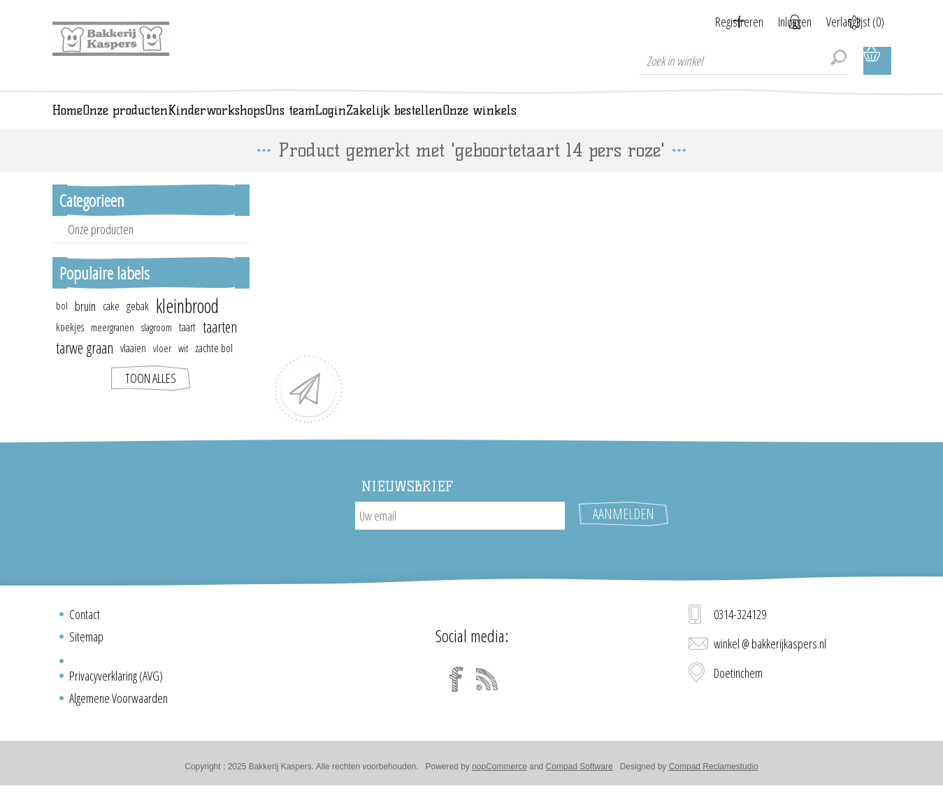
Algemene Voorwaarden (118, 703)
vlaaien (133, 367)
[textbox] (744, 61)
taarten (220, 346)
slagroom (156, 347)
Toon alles (150, 397)
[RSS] (487, 684)
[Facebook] (456, 684)
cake (111, 325)
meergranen (112, 347)
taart (187, 346)
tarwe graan (84, 367)
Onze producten (101, 248)
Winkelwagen (877, 61)
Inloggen (778, 21)
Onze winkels (816, 120)
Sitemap (86, 642)
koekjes (70, 346)
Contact (84, 619)
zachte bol (214, 367)
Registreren (706, 21)
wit (183, 368)
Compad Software (579, 772)
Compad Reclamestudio (713, 772)
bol (62, 325)
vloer (162, 368)
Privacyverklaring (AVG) (116, 681)
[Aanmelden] (460, 535)
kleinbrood (187, 325)
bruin (85, 325)
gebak (138, 325)
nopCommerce (499, 772)
